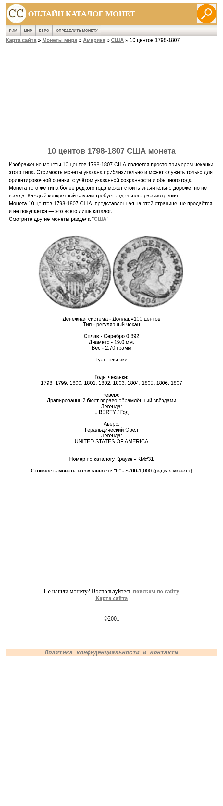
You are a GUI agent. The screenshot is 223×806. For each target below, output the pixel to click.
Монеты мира (59, 40)
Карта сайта (21, 40)
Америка (94, 40)
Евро (44, 30)
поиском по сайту (156, 591)
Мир (28, 30)
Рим (13, 30)
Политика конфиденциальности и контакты (111, 652)
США (117, 40)
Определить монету (76, 30)
